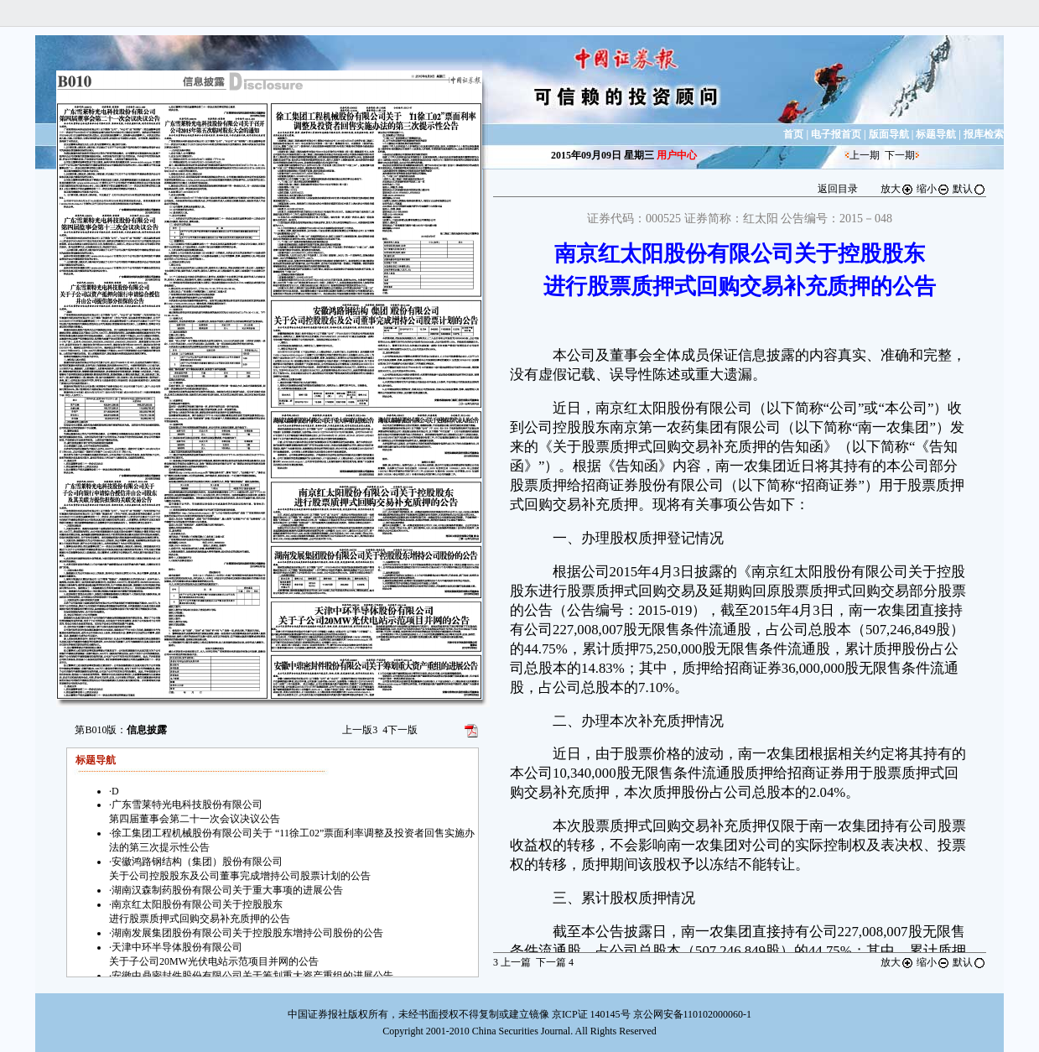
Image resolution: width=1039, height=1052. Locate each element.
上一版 (359, 730)
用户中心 (677, 155)
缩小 (933, 189)
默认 (969, 189)
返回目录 (838, 189)
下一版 (400, 730)
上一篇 (512, 962)
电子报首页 (836, 134)
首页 (793, 134)
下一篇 (555, 962)
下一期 (900, 155)
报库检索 (984, 134)
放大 (897, 189)
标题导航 (936, 134)
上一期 (864, 155)
